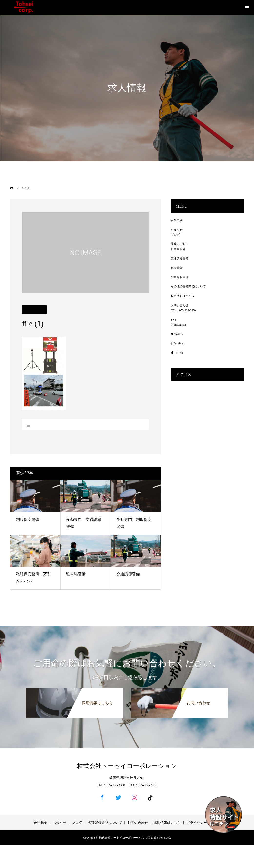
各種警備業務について (105, 822)
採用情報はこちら (182, 296)
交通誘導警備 (128, 574)
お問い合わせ (179, 305)
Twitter (177, 334)
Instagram (178, 324)
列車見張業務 (179, 277)
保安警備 (177, 268)
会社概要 (177, 220)
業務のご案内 (179, 244)
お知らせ (177, 229)
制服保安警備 (27, 519)
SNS (173, 319)
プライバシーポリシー (203, 822)
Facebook (178, 343)
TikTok (177, 353)
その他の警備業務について (188, 286)
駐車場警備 (76, 574)
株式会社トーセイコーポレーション (127, 766)
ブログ (175, 234)
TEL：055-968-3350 (183, 310)
